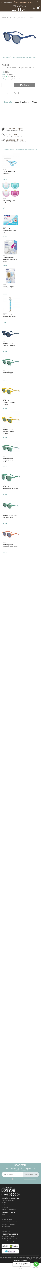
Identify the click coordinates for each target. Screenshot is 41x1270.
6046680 (5, 255)
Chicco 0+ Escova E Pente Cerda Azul (9, 287)
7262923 (4, 456)
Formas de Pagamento (9, 1222)
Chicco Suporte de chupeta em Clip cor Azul (9, 316)
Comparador (6, 1231)
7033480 (4, 284)
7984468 (4, 198)
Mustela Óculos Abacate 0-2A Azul (9, 344)
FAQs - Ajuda (6, 1226)
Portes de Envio (7, 1219)
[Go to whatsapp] (36, 1264)
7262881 (4, 399)
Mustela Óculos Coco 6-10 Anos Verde (10, 516)
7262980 (4, 485)
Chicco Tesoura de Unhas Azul (9, 172)
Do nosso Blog (6, 1207)
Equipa (4, 1203)
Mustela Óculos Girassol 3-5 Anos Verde (8, 460)
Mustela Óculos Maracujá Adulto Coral (10, 545)
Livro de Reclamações (9, 1241)
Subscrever (31, 1174)
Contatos (5, 1205)
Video (34, 102)
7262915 (4, 428)
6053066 (5, 313)
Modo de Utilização (22, 102)
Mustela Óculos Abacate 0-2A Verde (9, 373)
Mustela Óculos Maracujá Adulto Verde (10, 488)
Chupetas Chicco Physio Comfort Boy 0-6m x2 (10, 259)
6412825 (4, 227)
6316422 (4, 169)
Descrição (8, 102)
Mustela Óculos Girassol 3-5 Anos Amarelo (8, 431)
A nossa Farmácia (8, 1200)
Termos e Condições (8, 1236)
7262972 (4, 542)
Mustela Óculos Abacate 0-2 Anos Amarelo (9, 402)
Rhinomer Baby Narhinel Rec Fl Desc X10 (9, 230)
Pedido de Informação (9, 1210)
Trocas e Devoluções (8, 1224)
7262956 (4, 514)
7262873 (4, 342)
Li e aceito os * (26, 1179)
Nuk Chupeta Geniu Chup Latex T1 (9, 201)
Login (3, 1215)
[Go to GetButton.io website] (36, 1268)
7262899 (4, 370)
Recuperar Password (8, 1217)
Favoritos (5, 1229)
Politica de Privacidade (9, 1238)
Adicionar (25, 85)
